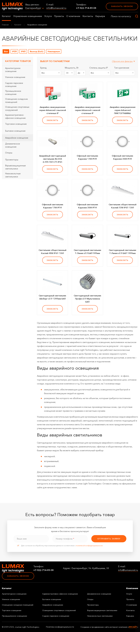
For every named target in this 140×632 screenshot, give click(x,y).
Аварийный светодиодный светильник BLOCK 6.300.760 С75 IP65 (52, 158)
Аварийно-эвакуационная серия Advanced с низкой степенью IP (87, 110)
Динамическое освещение (12, 145)
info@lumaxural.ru (56, 8)
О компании (73, 16)
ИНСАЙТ (133, 627)
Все (6, 51)
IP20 (14, 51)
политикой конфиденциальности (89, 545)
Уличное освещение (15, 77)
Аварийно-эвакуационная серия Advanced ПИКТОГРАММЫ (122, 110)
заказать (52, 120)
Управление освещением (27, 16)
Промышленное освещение (13, 92)
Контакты (88, 16)
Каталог (6, 16)
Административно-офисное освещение (15, 116)
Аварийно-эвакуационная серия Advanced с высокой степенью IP (52, 110)
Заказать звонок (122, 6)
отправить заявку (108, 539)
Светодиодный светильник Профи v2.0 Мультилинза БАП (87, 298)
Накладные (54, 51)
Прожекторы (11, 159)
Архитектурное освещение (12, 69)
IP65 (23, 51)
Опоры (8, 152)
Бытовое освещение (15, 131)
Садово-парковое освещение (14, 84)
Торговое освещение (16, 124)
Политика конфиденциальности (60, 627)
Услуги (48, 16)
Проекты (59, 16)
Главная (5, 25)
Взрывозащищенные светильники (15, 167)
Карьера (100, 16)
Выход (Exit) (36, 51)
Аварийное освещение (16, 137)
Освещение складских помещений (16, 100)
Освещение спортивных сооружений (17, 108)
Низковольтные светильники (13, 175)
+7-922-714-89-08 (86, 8)
